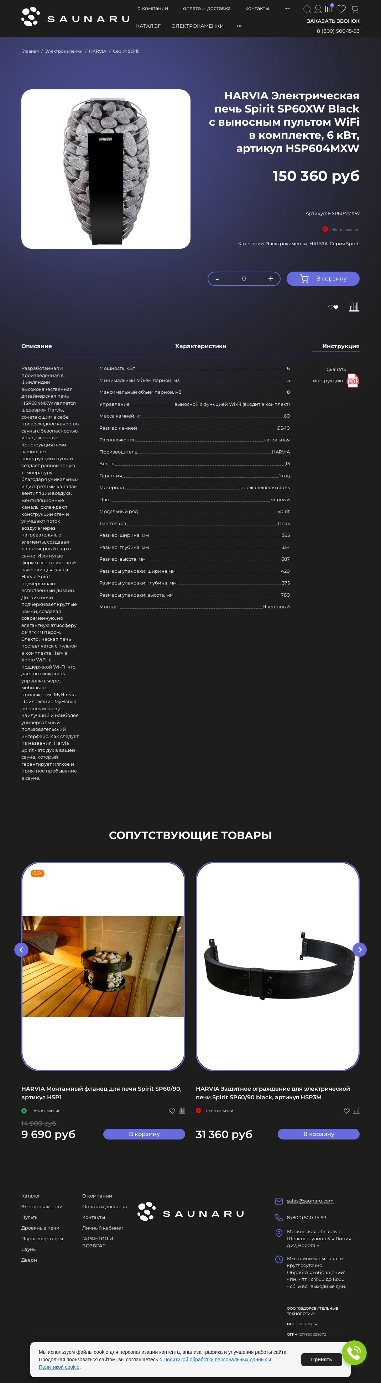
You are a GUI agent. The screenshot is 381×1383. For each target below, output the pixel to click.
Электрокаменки (198, 26)
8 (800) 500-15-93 (338, 31)
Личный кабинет (102, 1228)
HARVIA (97, 51)
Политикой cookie (59, 1367)
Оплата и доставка (207, 8)
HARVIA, (319, 243)
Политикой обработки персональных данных (215, 1359)
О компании (152, 8)
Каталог (148, 26)
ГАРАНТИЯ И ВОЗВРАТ (97, 1242)
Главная (30, 51)
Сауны (29, 1249)
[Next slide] (360, 950)
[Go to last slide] (21, 950)
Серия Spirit (126, 51)
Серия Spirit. (345, 243)
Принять (321, 1359)
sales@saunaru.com (310, 1201)
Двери (29, 1260)
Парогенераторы (42, 1238)
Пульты (29, 1217)
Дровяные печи (40, 1228)
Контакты (257, 8)
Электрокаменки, (287, 243)
